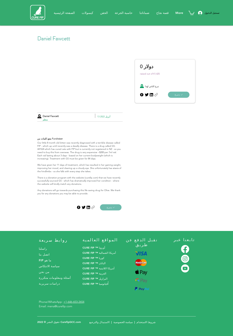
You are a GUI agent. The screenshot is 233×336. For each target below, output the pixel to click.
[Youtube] (185, 268)
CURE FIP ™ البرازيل (95, 278)
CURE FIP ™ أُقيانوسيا (95, 283)
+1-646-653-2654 (73, 302)
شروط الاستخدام (146, 322)
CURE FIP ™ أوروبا (94, 247)
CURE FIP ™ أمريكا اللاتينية (98, 268)
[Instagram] (185, 259)
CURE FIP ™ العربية (94, 273)
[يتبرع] (111, 207)
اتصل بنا (44, 254)
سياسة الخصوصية (123, 322)
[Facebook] (185, 249)
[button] (144, 13)
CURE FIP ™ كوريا (93, 258)
